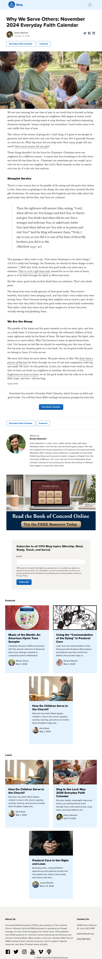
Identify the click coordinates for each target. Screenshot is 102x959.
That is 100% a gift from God (34, 271)
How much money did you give (32, 146)
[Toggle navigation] (90, 5)
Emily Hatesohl (21, 32)
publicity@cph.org (85, 933)
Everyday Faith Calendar (21, 43)
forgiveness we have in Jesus (22, 374)
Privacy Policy (21, 575)
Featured (43, 43)
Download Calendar (51, 406)
